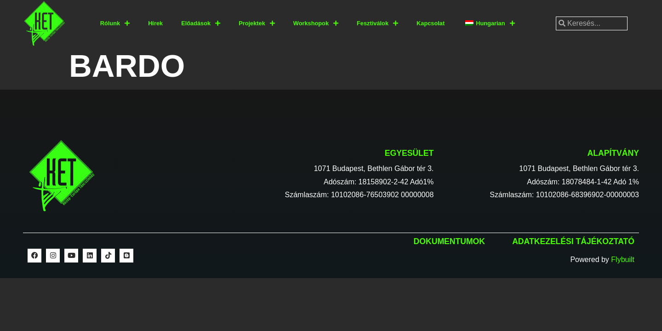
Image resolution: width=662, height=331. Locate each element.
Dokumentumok (449, 241)
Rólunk (115, 23)
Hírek (155, 23)
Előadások (200, 23)
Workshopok (315, 23)
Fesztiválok (377, 23)
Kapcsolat (431, 23)
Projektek (257, 23)
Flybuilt (622, 259)
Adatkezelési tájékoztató (573, 241)
